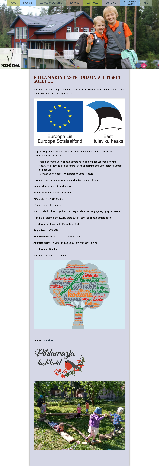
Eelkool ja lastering (51, 3)
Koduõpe (27, 3)
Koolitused (92, 3)
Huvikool (74, 3)
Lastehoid (111, 3)
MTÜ (146, 3)
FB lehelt (48, 340)
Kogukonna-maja (130, 3)
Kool (13, 3)
